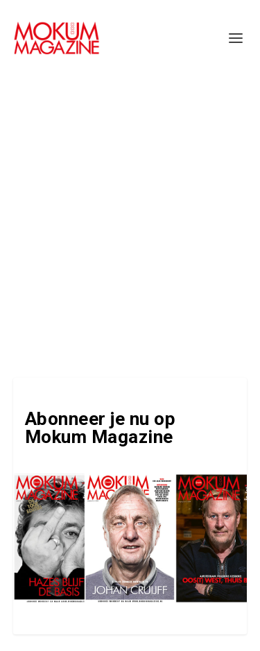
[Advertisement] (130, 213)
